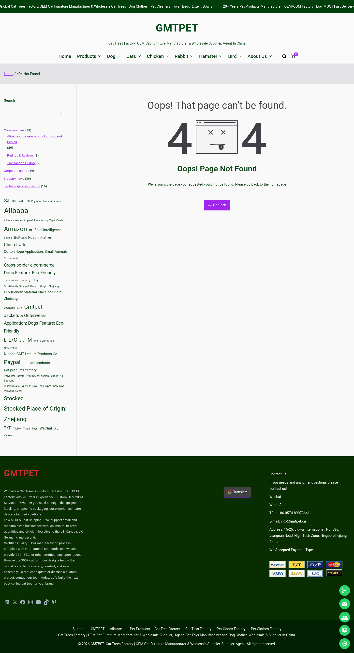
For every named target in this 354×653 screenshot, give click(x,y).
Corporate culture (16, 171)
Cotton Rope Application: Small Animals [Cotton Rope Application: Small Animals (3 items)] (36, 252)
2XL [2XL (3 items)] (7, 201)
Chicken (158, 56)
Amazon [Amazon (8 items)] (15, 229)
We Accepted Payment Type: (291, 550)
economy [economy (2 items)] (9, 307)
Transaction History (21, 163)
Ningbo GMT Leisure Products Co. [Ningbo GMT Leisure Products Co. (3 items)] (31, 354)
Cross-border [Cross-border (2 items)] (11, 258)
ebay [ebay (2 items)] (35, 280)
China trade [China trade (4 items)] (15, 244)
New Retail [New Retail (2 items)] (10, 348)
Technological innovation (22, 186)
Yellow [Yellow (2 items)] (8, 435)
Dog (113, 56)
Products (89, 56)
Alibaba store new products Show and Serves (34, 139)
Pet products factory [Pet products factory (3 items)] (20, 370)
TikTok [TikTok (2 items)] (17, 428)
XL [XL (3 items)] (56, 428)
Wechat (275, 497)
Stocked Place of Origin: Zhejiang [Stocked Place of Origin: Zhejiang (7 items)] (35, 414)
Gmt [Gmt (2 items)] (19, 307)
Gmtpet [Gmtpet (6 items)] (33, 306)
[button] (98, 56)
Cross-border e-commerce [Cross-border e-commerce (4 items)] (29, 265)
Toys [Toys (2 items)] (35, 428)
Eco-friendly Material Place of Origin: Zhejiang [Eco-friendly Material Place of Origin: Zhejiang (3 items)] (33, 295)
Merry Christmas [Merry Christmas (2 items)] (44, 340)
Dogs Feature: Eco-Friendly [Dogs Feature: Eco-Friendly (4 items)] (30, 272)
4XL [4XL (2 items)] (21, 201)
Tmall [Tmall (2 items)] (26, 428)
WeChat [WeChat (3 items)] (46, 428)
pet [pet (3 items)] (25, 363)
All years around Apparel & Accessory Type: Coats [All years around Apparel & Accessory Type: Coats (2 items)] (33, 220)
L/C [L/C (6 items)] (12, 339)
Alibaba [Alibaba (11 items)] (16, 211)
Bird (235, 56)
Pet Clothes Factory (266, 629)
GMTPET (177, 28)
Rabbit (184, 56)
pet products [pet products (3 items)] (40, 363)
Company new (14, 130)
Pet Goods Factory (231, 629)
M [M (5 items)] (30, 340)
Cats (133, 56)
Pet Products (140, 629)
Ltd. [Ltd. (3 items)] (22, 340)
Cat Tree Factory (167, 629)
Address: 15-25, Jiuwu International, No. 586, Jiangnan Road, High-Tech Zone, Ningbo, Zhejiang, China (308, 535)
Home (65, 56)
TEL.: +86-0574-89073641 (289, 513)
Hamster (210, 56)
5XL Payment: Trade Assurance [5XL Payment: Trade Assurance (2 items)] (44, 201)
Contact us (277, 474)
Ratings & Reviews (20, 155)
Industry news (14, 178)
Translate (237, 492)
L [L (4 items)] (5, 340)
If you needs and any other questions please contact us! (303, 485)
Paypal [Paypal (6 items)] (12, 362)
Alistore (116, 629)
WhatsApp (277, 505)
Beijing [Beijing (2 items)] (8, 237)
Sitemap (79, 629)
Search (9, 100)
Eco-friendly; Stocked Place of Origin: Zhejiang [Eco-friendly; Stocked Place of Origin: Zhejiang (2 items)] (31, 286)
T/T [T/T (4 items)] (7, 428)
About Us (260, 56)
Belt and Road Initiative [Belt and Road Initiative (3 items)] (32, 238)
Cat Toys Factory (198, 629)
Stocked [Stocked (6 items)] (14, 398)
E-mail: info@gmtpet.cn (287, 521)
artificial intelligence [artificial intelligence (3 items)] (45, 230)
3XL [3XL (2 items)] (14, 201)
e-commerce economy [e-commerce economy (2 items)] (17, 280)
